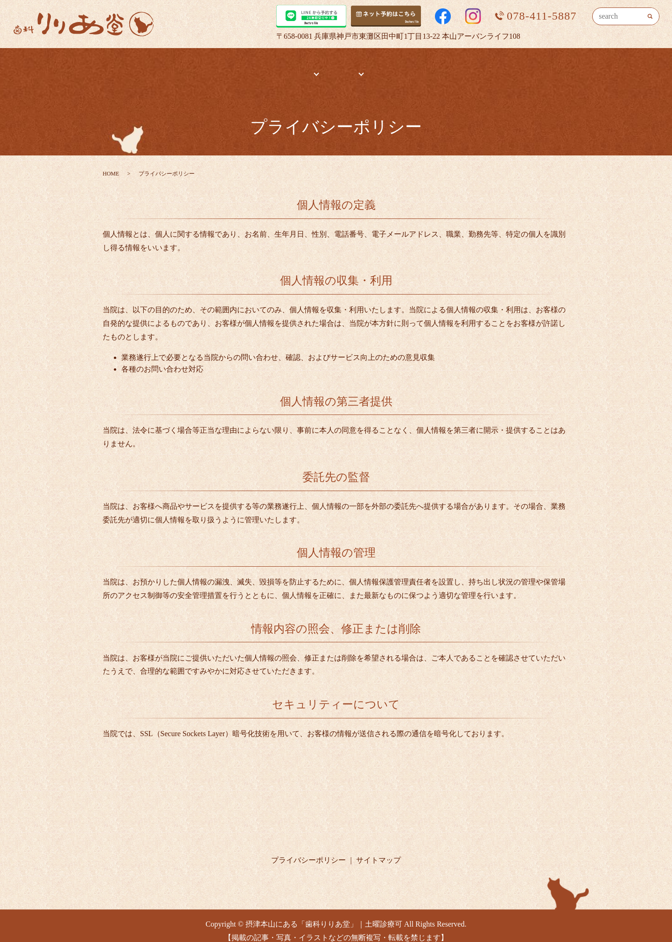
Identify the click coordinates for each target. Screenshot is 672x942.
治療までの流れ (411, 67)
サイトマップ (378, 850)
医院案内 (295, 67)
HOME (246, 67)
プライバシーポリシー (308, 850)
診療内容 (347, 67)
